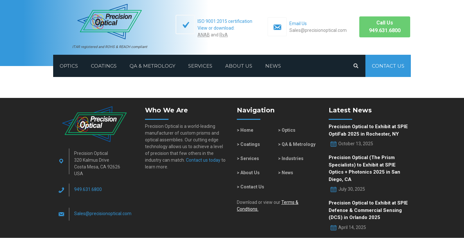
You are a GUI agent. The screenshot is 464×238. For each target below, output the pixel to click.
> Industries (291, 158)
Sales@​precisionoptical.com (102, 213)
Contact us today (202, 160)
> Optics (286, 130)
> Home (245, 130)
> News (285, 172)
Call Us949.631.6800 (385, 26)
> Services (248, 158)
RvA (223, 34)
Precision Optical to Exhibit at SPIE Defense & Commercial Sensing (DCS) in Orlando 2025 (368, 210)
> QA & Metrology (296, 144)
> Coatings (248, 144)
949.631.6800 (88, 189)
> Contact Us (250, 186)
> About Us (248, 172)
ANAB (204, 34)
